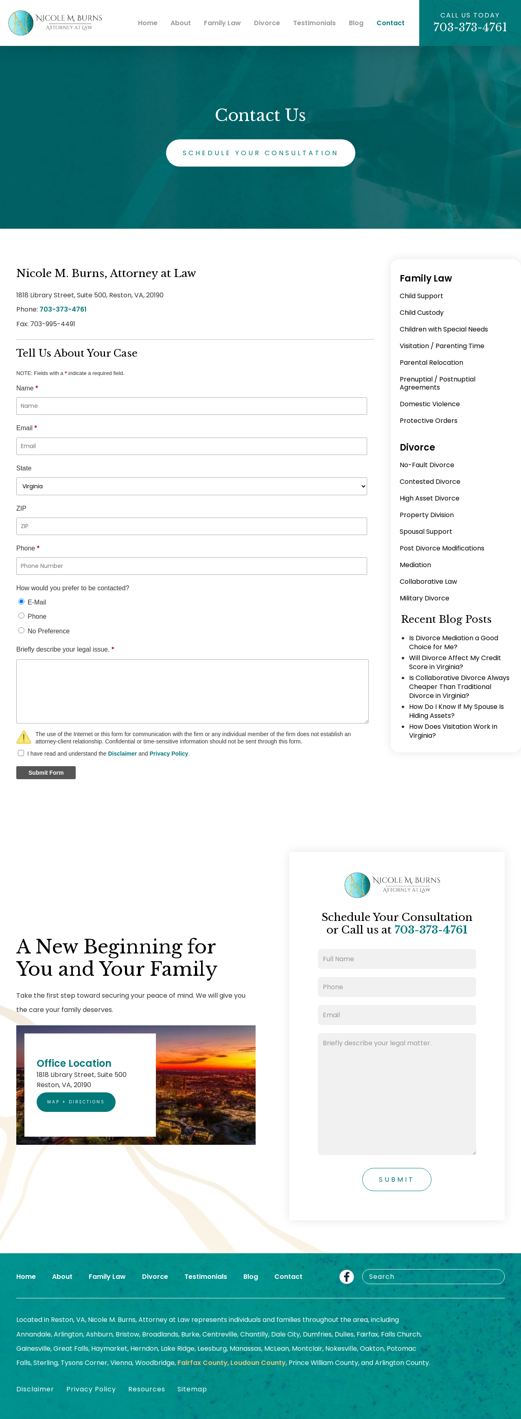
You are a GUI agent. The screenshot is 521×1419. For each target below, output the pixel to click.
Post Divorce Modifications (442, 548)
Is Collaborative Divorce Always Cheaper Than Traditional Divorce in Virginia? (459, 686)
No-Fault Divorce (427, 465)
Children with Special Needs (444, 329)
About (181, 23)
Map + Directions (76, 1102)
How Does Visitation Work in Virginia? (453, 731)
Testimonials (314, 23)
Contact (391, 23)
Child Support (421, 296)
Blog (356, 23)
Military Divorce (424, 598)
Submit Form (45, 772)
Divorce (267, 23)
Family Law (222, 23)
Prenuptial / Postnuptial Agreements (437, 383)
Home (148, 23)
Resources (146, 1389)
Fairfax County (202, 1362)
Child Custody (422, 312)
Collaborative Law (428, 581)
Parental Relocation (431, 362)
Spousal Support (426, 531)
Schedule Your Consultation (261, 153)
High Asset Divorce (430, 498)
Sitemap (192, 1389)
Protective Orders (429, 420)
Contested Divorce (430, 481)
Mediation (415, 565)
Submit (397, 1179)
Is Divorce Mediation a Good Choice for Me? (453, 642)
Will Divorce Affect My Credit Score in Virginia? (455, 662)
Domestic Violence (430, 404)
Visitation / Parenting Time (442, 346)
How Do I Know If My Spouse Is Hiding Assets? (456, 711)
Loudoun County (258, 1362)
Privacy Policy (168, 753)
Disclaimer (122, 753)
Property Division (427, 515)
